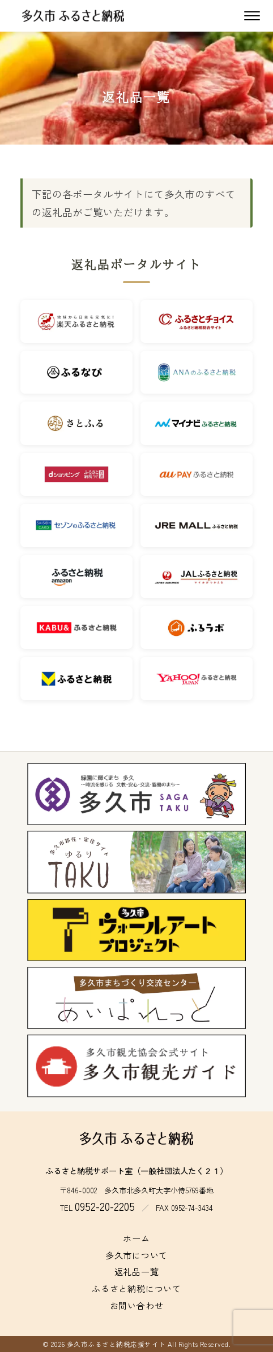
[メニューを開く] (252, 16)
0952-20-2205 (105, 1206)
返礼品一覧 (136, 1271)
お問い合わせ (137, 1305)
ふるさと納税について (136, 1288)
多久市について (136, 1255)
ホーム (136, 1238)
